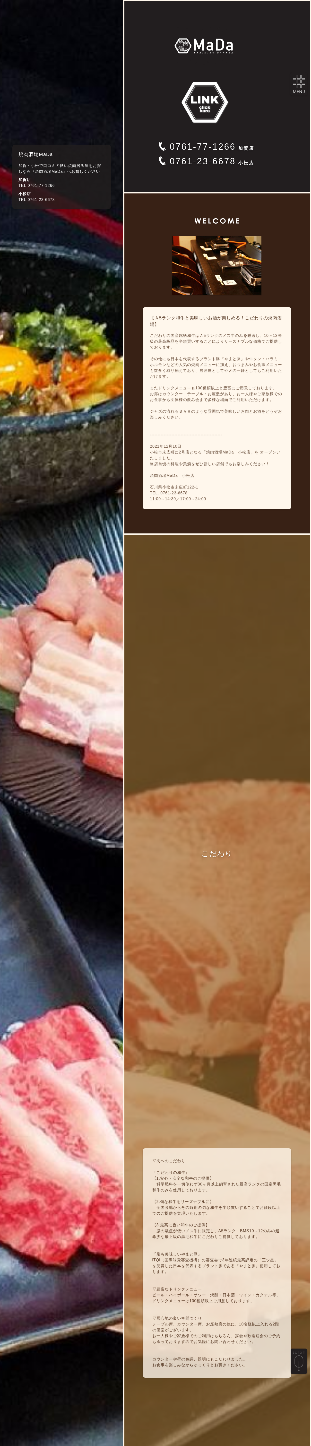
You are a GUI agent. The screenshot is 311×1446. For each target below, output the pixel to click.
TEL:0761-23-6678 (36, 200)
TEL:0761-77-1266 (36, 185)
